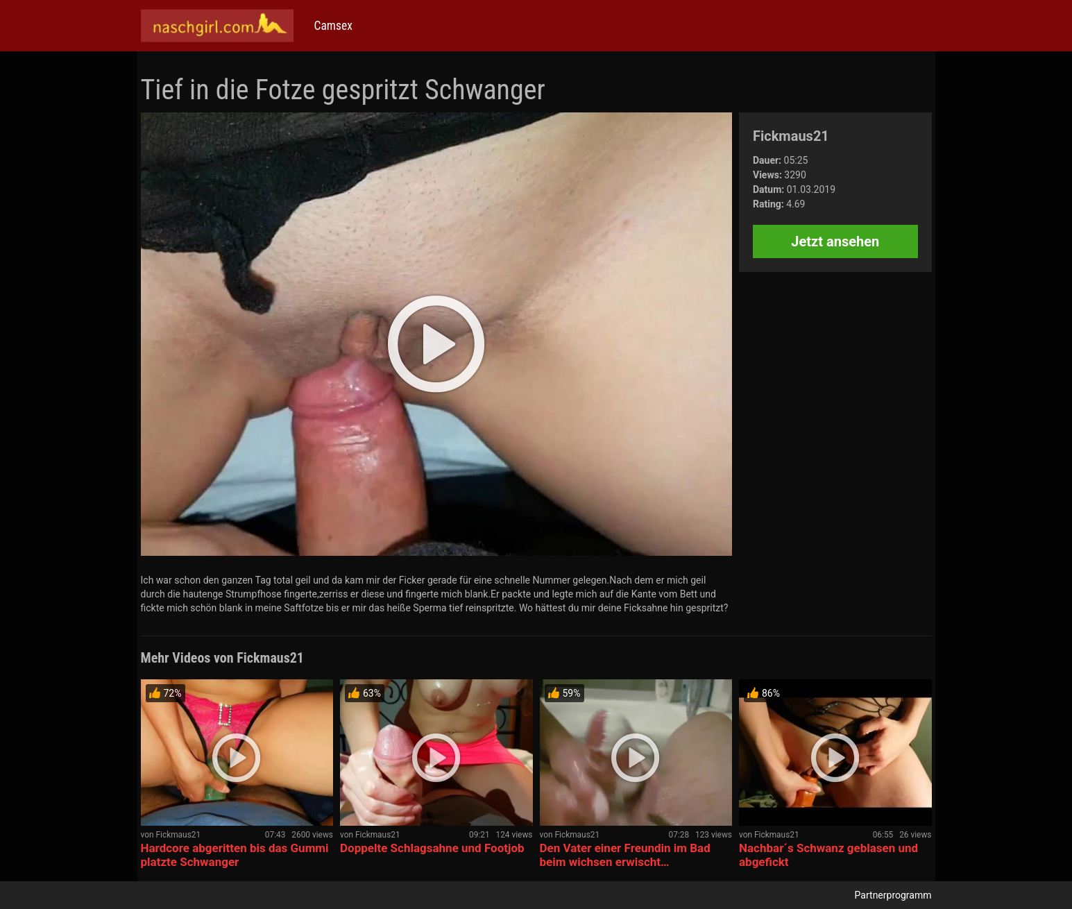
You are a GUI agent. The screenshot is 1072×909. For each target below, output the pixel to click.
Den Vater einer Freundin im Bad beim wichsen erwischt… (625, 855)
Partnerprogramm (893, 895)
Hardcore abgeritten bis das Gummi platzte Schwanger (235, 855)
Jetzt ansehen (835, 241)
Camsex (333, 26)
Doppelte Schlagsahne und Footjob (432, 848)
